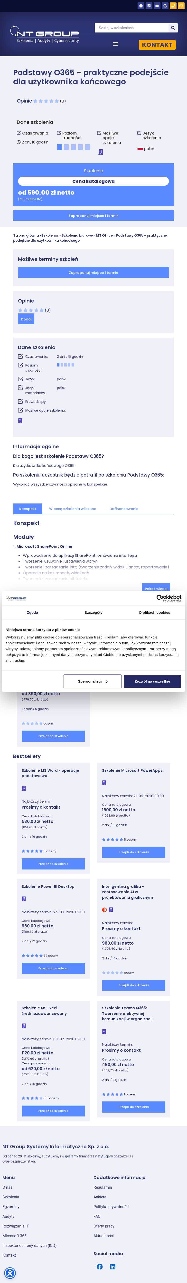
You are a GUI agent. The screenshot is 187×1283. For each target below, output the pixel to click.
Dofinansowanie (124, 508)
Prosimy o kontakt (41, 807)
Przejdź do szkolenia (53, 736)
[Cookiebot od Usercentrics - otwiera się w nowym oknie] (160, 598)
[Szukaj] (173, 27)
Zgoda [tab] (32, 612)
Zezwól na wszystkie (152, 681)
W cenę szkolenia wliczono (72, 508)
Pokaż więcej (156, 588)
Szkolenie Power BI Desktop (48, 886)
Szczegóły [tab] (93, 612)
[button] (116, 44)
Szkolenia (49, 235)
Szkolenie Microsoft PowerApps (132, 770)
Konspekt (27, 508)
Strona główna (26, 235)
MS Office (104, 235)
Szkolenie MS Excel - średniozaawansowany (44, 1010)
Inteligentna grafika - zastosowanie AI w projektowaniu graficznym (127, 892)
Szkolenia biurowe (77, 235)
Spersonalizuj (93, 681)
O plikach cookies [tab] (154, 612)
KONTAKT (157, 44)
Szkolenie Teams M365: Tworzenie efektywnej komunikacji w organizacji (127, 1013)
